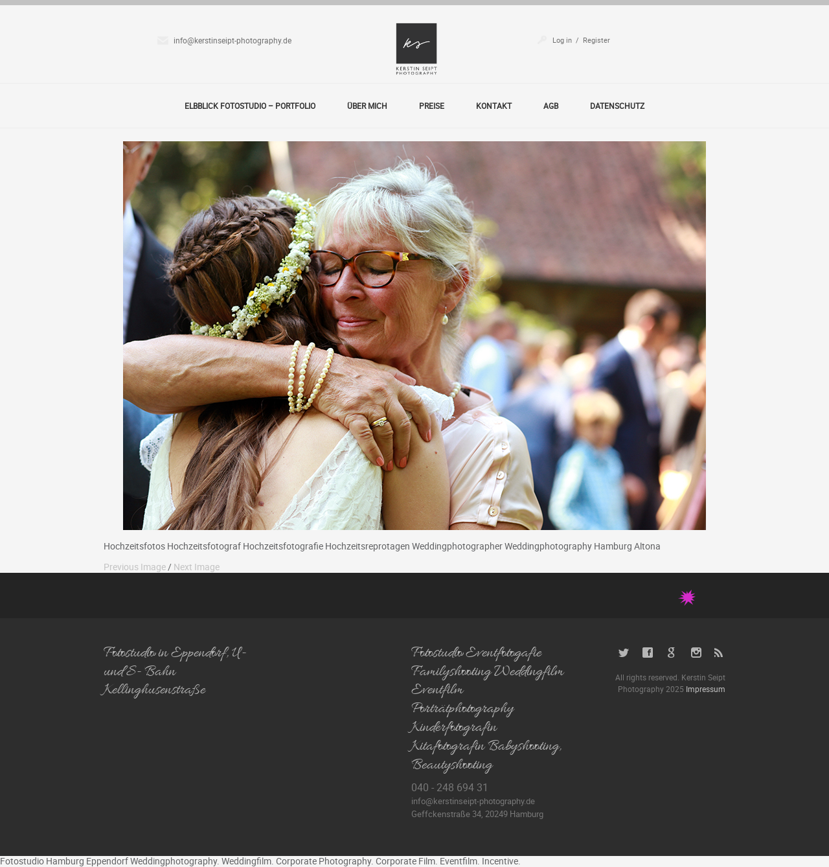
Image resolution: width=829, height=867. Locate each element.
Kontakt (494, 105)
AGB (550, 105)
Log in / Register (581, 40)
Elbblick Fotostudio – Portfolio (250, 105)
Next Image (197, 567)
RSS (719, 652)
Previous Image (135, 567)
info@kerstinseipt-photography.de (232, 40)
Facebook (647, 652)
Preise (431, 105)
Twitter (624, 652)
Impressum (705, 689)
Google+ (671, 652)
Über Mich (367, 105)
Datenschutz (617, 105)
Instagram (695, 652)
